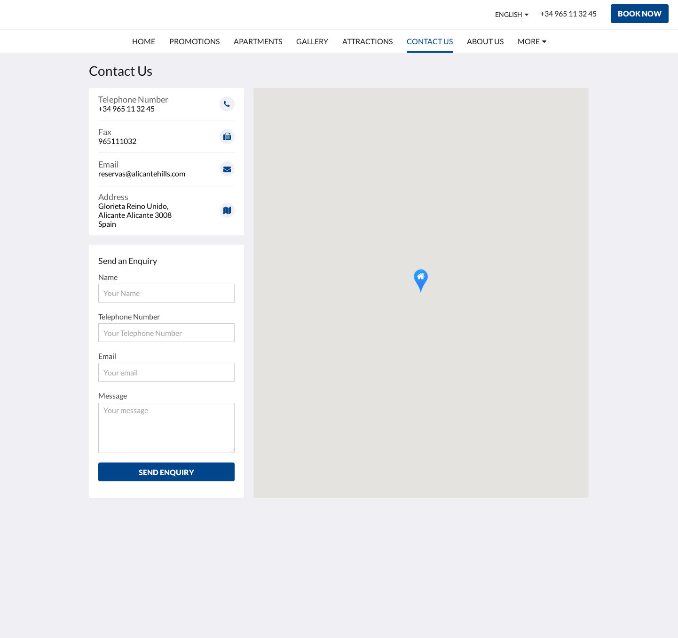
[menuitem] (143, 41)
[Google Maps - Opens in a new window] (166, 206)
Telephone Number (129, 316)
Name (108, 276)
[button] (421, 281)
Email (107, 355)
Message (112, 395)
